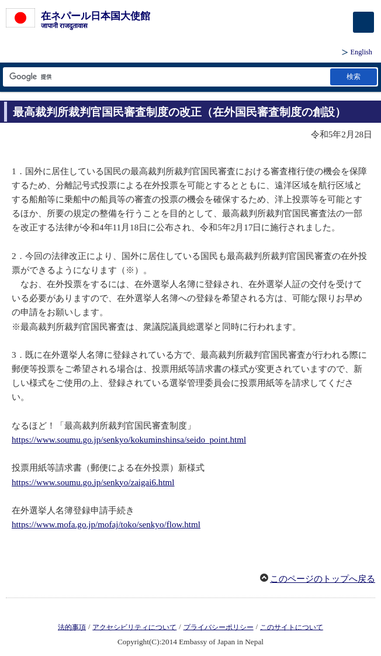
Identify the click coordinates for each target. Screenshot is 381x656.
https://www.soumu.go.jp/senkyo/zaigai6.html (93, 482)
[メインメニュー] (363, 22)
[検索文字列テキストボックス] (165, 76)
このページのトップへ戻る (322, 579)
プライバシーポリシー (218, 627)
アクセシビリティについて (134, 627)
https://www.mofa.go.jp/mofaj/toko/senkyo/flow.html (106, 524)
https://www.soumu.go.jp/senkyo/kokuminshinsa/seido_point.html (129, 439)
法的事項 (72, 627)
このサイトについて (291, 627)
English (361, 52)
